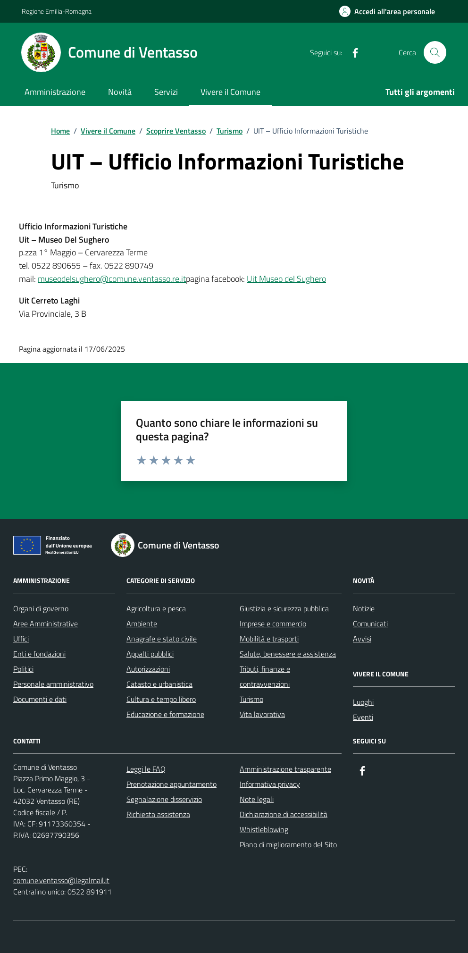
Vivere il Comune (230, 91)
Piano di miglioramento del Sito (288, 844)
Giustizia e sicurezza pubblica (284, 608)
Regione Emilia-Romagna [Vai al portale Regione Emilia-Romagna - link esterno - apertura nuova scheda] (57, 11)
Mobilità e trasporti (269, 638)
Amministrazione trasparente (285, 769)
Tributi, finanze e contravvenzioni (265, 676)
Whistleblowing (264, 829)
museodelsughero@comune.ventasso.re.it (112, 278)
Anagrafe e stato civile (161, 638)
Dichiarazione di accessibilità (283, 814)
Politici (23, 669)
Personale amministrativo (53, 684)
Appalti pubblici (150, 653)
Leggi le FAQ (146, 769)
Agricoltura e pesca (156, 608)
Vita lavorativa (262, 714)
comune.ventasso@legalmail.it (61, 880)
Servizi (166, 91)
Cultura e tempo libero (161, 699)
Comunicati (370, 623)
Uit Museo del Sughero (286, 278)
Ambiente (141, 623)
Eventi (363, 717)
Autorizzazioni (148, 669)
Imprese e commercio (273, 623)
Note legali (257, 799)
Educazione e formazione (165, 714)
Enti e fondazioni (39, 653)
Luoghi (363, 702)
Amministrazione (55, 91)
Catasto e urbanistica (159, 684)
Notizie (364, 608)
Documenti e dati (40, 699)
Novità (120, 91)
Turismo (251, 699)
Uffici (21, 638)
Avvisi (362, 638)
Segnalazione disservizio (164, 799)
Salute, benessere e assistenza (288, 653)
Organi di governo (40, 608)
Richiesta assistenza (158, 814)
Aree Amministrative (45, 623)
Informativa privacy (270, 784)
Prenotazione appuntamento (171, 784)
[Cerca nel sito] (435, 52)
